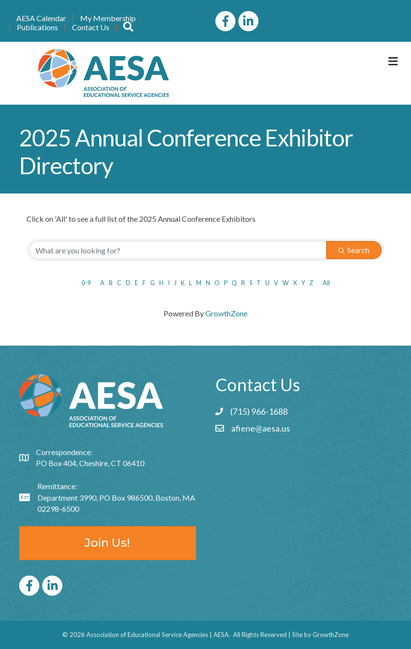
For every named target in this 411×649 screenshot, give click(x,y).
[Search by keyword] (178, 250)
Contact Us (90, 27)
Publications (37, 27)
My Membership (108, 18)
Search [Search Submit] (354, 249)
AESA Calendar (41, 18)
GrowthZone (226, 313)
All (326, 283)
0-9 (86, 283)
